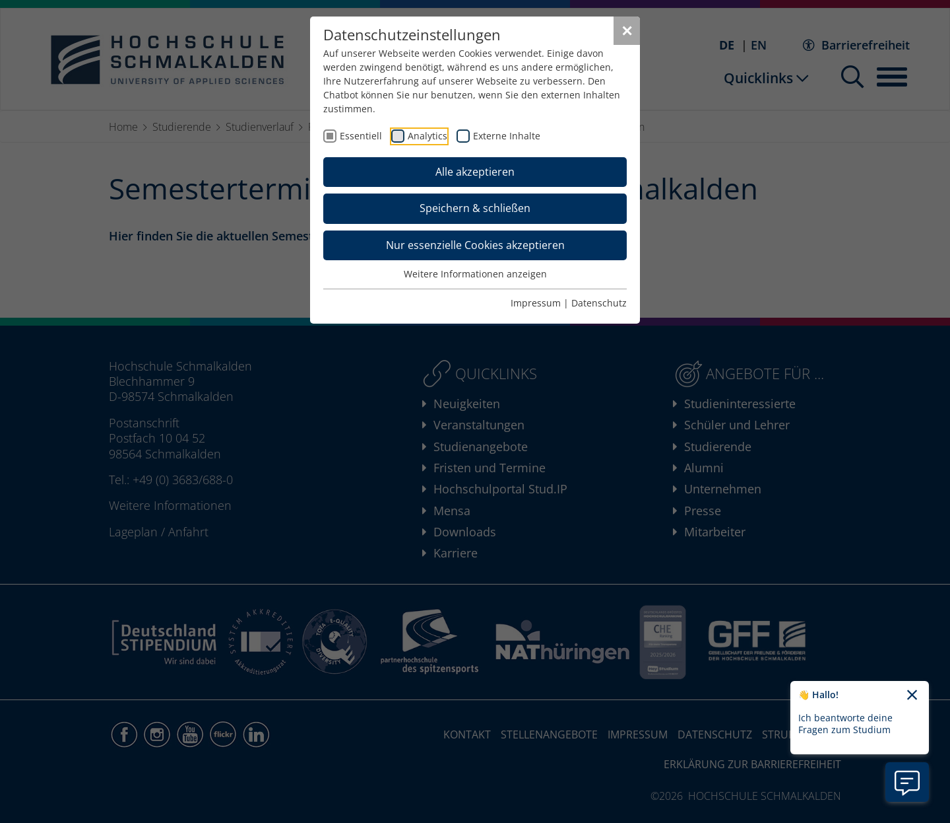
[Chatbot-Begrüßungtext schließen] (912, 695)
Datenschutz (599, 303)
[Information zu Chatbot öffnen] (907, 782)
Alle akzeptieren (475, 171)
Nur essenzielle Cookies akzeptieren (475, 245)
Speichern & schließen (475, 208)
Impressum (536, 303)
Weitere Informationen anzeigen (475, 274)
